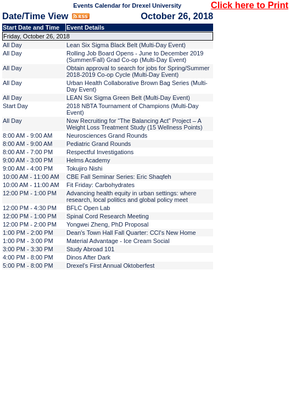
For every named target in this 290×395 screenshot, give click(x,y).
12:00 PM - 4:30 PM (30, 208)
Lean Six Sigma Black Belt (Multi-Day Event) (126, 45)
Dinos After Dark (88, 257)
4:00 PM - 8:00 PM (28, 257)
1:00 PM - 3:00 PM (28, 241)
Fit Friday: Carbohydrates (100, 185)
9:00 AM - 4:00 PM (28, 168)
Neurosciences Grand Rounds (106, 135)
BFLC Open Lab (88, 208)
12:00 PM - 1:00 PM (30, 193)
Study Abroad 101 (90, 249)
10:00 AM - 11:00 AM (31, 176)
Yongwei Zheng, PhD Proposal (107, 224)
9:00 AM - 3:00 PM (28, 160)
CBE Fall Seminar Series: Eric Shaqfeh (118, 176)
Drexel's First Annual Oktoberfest (110, 265)
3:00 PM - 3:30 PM (28, 249)
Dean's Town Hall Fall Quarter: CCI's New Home (131, 232)
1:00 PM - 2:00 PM (28, 232)
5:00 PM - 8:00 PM (28, 265)
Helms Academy (88, 160)
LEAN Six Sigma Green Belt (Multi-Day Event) (128, 97)
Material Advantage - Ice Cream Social (118, 241)
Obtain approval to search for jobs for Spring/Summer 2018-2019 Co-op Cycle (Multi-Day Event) (137, 71)
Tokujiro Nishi (84, 168)
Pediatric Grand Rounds (98, 143)
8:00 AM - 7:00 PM (28, 152)
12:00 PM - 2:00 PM (30, 224)
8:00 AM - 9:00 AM (28, 135)
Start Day (15, 106)
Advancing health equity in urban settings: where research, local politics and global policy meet (131, 196)
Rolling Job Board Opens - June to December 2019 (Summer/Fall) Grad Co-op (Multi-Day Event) (134, 56)
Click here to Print (249, 5)
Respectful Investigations (99, 152)
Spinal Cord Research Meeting (107, 216)
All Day (12, 45)
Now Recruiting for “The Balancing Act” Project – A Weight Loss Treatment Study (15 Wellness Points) (134, 124)
